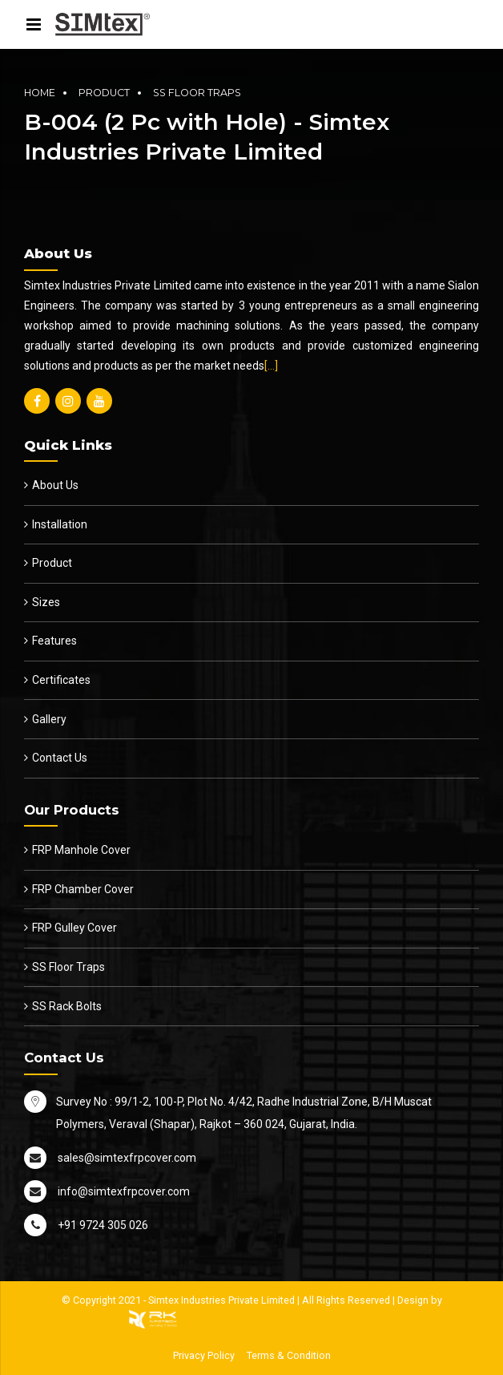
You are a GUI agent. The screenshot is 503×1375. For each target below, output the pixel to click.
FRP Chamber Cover (83, 889)
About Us (55, 485)
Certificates (61, 679)
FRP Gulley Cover (74, 927)
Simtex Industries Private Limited (221, 1300)
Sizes (46, 602)
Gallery (49, 719)
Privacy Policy (204, 1355)
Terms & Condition (289, 1355)
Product (104, 93)
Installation (59, 524)
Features (54, 640)
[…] (271, 365)
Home (39, 93)
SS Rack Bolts (67, 1006)
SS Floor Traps (197, 93)
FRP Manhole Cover (81, 849)
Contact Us (59, 757)
